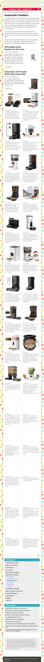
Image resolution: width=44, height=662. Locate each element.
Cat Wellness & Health (12, 588)
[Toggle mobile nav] (38, 9)
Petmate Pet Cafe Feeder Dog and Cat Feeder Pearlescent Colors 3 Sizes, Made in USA (31, 479)
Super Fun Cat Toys (11, 565)
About (19, 9)
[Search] (38, 555)
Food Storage (10, 584)
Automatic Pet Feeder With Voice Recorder (15, 73)
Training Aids (9, 596)
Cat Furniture (9, 567)
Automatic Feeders (24, 12)
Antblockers (9, 586)
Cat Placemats (10, 582)
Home (5, 12)
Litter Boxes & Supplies (12, 572)
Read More (9, 67)
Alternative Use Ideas (12, 563)
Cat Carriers (9, 570)
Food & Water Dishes (13, 12)
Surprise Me (27, 9)
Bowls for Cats (10, 576)
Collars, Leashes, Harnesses (14, 591)
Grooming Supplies (11, 593)
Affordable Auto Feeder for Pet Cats (14, 48)
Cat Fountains (10, 578)
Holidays (8, 598)
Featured (12, 9)
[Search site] (20, 555)
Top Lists (8, 600)
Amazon (9, 110)
